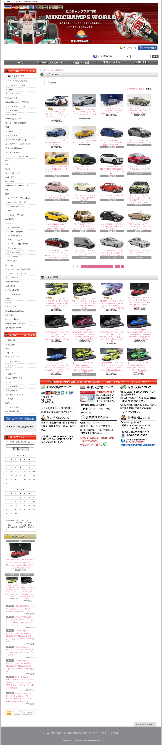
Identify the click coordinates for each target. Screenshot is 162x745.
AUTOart (9, 131)
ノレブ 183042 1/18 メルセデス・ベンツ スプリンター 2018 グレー (84, 252)
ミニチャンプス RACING (16, 81)
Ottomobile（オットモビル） (17, 102)
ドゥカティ (10, 374)
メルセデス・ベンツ (14, 395)
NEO (7, 194)
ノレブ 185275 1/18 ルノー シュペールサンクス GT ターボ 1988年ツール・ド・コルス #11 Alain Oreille (139, 198)
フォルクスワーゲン (14, 378)
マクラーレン (11, 390)
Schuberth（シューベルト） (17, 185)
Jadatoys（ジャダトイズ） (16, 202)
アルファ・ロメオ (13, 361)
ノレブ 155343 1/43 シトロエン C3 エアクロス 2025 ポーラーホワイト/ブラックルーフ (112, 170)
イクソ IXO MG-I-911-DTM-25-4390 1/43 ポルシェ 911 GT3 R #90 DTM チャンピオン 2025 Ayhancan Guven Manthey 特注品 (139, 367)
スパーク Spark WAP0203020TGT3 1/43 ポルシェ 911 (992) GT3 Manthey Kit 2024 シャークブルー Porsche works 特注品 (20, 636)
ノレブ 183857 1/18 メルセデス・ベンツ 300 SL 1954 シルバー (139, 252)
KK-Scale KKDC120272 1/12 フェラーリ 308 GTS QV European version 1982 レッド (20, 609)
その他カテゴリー (13, 328)
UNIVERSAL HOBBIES (15, 323)
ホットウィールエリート (16, 273)
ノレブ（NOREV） (13, 93)
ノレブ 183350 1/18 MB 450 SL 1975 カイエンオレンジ (84, 141)
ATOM (27, 713)
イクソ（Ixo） (11, 114)
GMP (7, 160)
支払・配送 (56, 733)
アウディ (9, 353)
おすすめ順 (132, 89)
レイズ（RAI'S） (12, 290)
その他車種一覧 (12, 411)
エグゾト (9, 223)
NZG (7, 190)
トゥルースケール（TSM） (17, 156)
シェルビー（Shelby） (14, 236)
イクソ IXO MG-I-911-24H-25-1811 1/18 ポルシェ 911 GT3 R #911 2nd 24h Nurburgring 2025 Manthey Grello (57, 303)
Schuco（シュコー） (14, 119)
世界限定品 (10, 340)
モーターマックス (13, 282)
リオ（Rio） (10, 286)
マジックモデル (12, 277)
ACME (8, 211)
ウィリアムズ (11, 365)
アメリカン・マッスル (15, 215)
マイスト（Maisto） (13, 152)
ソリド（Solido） (12, 110)
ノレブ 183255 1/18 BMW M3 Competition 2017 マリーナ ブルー (57, 142)
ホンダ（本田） (12, 386)
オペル (8, 369)
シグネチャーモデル (14, 240)
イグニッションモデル (15, 106)
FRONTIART (10, 307)
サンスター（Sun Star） (15, 206)
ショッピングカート (148, 47)
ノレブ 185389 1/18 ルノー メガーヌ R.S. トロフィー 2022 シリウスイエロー (57, 226)
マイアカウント (130, 48)
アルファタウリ (12, 407)
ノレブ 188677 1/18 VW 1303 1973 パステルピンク (57, 196)
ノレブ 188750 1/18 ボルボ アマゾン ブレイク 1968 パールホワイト (84, 197)
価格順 (141, 89)
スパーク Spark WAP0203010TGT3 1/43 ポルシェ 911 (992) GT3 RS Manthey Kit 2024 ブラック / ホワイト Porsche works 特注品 (20, 682)
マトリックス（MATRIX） (16, 123)
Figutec (8, 302)
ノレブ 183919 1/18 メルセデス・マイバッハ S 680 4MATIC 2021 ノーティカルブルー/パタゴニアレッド (56, 254)
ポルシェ (9, 382)
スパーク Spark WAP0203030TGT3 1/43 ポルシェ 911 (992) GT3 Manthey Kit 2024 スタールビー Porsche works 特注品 (20, 666)
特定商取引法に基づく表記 (75, 733)
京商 (7, 127)
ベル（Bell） (10, 181)
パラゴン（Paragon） (14, 248)
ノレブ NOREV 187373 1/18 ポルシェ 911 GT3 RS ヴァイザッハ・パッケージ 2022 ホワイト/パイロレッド (56, 114)
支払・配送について (81, 62)
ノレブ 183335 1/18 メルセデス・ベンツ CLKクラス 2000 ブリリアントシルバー (112, 252)
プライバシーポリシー (99, 733)
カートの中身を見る (20, 418)
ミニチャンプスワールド (50, 62)
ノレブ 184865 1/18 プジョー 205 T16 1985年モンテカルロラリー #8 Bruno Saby (84, 226)
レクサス (9, 399)
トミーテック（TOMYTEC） (17, 244)
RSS (17, 713)
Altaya (8, 298)
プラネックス (11, 261)
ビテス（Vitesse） (13, 252)
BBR (7, 165)
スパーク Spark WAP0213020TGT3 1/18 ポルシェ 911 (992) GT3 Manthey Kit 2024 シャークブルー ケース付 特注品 (57, 367)
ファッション (11, 135)
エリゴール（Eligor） (14, 231)
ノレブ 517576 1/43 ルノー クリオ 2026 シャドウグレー (139, 141)
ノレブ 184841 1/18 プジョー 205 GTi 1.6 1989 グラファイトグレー (112, 226)
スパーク (9, 89)
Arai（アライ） (11, 177)
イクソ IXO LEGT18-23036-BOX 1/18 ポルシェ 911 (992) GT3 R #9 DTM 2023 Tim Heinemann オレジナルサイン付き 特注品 (112, 303)
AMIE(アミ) (10, 219)
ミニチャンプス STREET (16, 85)
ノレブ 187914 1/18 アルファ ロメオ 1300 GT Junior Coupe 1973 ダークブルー (112, 110)
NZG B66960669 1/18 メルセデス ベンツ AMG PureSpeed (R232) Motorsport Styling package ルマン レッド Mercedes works (139, 302)
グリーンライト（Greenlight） (18, 198)
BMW (7, 403)
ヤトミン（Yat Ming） (14, 294)
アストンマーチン (13, 357)
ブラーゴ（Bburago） (14, 148)
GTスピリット (11, 98)
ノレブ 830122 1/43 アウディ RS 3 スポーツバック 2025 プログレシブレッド (139, 169)
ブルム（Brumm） (13, 173)
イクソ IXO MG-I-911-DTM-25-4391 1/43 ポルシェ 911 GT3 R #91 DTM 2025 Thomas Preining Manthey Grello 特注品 (84, 367)
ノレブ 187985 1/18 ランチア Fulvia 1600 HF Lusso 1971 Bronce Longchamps (139, 110)
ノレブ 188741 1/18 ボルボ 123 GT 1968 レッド (112, 196)
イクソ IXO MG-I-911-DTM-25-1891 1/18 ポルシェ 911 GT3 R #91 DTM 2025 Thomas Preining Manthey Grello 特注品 (112, 367)
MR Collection (11, 315)
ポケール (9, 265)
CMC (7, 169)
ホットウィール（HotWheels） (18, 269)
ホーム (19, 62)
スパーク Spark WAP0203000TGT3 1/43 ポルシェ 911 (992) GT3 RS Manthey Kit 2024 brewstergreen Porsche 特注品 (27, 592)
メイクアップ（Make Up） (16, 139)
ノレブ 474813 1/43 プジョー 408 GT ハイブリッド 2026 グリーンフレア (84, 169)
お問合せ (142, 62)
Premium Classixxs (12, 319)
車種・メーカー (111, 62)
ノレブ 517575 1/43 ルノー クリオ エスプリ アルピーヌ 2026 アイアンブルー (112, 142)
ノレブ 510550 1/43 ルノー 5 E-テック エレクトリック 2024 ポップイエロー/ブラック (57, 170)
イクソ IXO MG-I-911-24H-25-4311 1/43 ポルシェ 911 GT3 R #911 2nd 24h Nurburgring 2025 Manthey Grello (84, 303)
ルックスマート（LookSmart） (18, 144)
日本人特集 (10, 345)
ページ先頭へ (145, 724)
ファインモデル (12, 256)
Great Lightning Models (14, 311)
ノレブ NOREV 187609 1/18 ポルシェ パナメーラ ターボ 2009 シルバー (84, 113)
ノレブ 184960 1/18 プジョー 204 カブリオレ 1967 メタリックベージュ (139, 226)
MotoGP (8, 349)
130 (117, 266)
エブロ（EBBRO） (13, 227)
